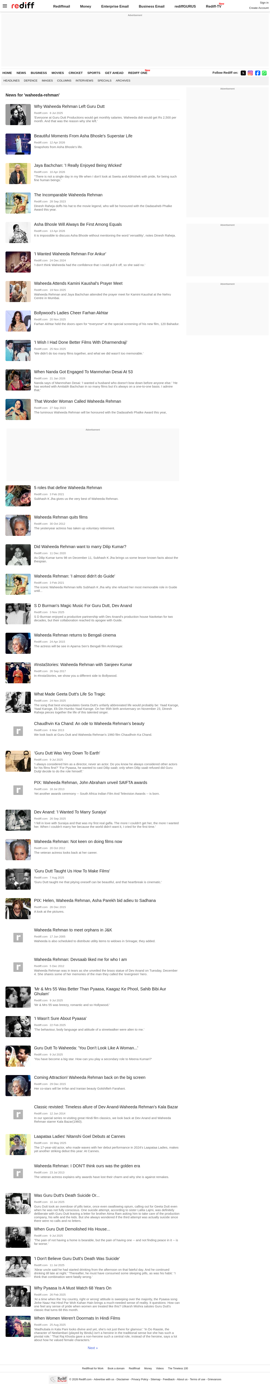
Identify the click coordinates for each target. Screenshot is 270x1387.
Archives (123, 80)
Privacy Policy (139, 1379)
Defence (31, 80)
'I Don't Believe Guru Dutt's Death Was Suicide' (77, 1258)
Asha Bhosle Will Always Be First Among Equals (78, 224)
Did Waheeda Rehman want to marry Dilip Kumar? (80, 546)
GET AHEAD (114, 73)
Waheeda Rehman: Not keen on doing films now (78, 841)
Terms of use (197, 1379)
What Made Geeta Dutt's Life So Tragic (69, 694)
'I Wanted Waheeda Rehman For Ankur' (70, 253)
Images (47, 80)
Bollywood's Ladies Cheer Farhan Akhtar (71, 312)
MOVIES (58, 73)
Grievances (214, 1379)
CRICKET (76, 73)
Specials (105, 80)
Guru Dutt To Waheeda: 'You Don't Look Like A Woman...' (86, 1048)
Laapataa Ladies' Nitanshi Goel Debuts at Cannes (79, 1136)
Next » (93, 1348)
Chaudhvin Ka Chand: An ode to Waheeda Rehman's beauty (89, 723)
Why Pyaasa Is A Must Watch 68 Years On (72, 1288)
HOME (7, 73)
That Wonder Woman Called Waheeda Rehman (77, 401)
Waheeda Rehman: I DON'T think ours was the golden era (87, 1166)
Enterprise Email (115, 6)
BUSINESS (39, 73)
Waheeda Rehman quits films (61, 517)
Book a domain (116, 1368)
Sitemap (156, 1379)
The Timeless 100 (178, 1368)
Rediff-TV (213, 6)
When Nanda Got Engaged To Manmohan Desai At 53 (83, 371)
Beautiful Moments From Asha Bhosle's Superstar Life (83, 136)
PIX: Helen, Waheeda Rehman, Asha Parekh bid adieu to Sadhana (95, 900)
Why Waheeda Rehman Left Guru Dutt (69, 106)
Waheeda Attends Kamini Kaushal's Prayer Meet (78, 283)
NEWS (21, 73)
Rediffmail (61, 6)
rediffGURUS (185, 6)
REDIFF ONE (137, 73)
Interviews (84, 80)
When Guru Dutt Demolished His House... (72, 1229)
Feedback (169, 1379)
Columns (64, 80)
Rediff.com (85, 1379)
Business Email (152, 6)
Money (85, 6)
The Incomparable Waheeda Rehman (68, 195)
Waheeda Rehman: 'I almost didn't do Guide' (74, 576)
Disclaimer (122, 1379)
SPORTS (93, 73)
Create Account (259, 7)
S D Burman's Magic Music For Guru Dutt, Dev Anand (83, 605)
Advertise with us (104, 1379)
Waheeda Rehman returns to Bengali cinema (75, 635)
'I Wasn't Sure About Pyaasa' (60, 1018)
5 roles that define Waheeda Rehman (68, 487)
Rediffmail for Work (93, 1368)
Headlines (11, 80)
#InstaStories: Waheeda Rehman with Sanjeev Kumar (83, 664)
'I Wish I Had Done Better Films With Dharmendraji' (80, 342)
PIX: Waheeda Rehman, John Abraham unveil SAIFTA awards (90, 782)
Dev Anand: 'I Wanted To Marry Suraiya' (70, 812)
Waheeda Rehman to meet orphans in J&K (73, 930)
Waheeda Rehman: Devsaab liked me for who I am (80, 959)
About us (182, 1379)
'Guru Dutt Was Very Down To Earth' (67, 753)
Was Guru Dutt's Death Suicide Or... (67, 1195)
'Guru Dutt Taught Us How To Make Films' (72, 871)
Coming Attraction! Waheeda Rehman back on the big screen (89, 1077)
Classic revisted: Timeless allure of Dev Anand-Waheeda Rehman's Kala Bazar (106, 1107)
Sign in (264, 2)
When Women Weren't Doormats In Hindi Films (77, 1318)
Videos (160, 1368)
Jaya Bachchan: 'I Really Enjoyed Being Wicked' (78, 165)
